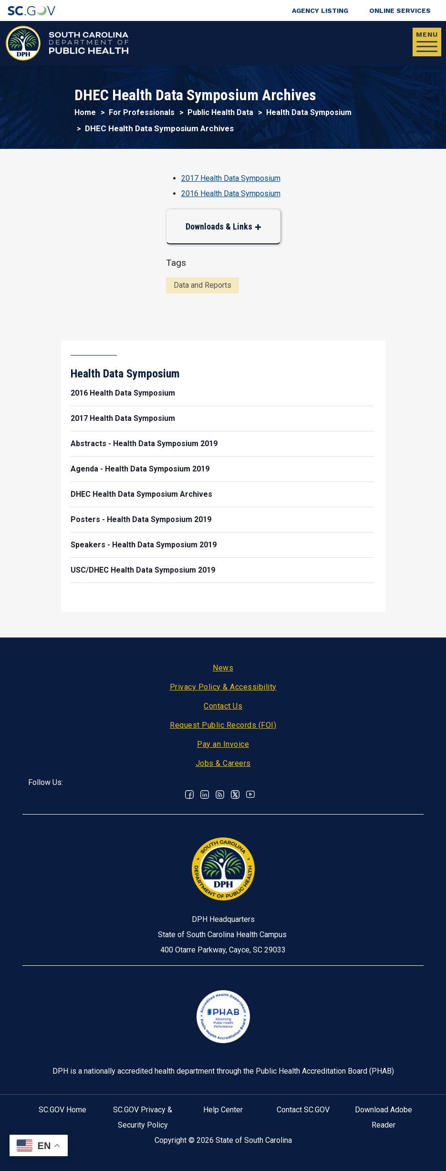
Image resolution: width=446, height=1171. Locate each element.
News (223, 667)
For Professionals (142, 112)
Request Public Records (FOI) (223, 725)
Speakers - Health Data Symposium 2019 (144, 544)
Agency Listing (320, 10)
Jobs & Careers (223, 763)
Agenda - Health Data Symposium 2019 (140, 468)
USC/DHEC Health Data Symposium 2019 (143, 570)
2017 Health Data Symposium (230, 178)
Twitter (235, 794)
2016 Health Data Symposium (230, 193)
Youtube (250, 794)
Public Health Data (220, 112)
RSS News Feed (220, 794)
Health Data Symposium (309, 112)
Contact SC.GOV (303, 1109)
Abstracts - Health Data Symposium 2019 (144, 443)
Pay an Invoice (223, 744)
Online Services (400, 10)
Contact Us (223, 706)
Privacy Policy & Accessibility (223, 686)
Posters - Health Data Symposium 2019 (141, 519)
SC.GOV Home (62, 1109)
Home (85, 112)
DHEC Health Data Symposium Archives (141, 494)
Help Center (223, 1109)
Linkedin (204, 794)
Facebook (189, 794)
